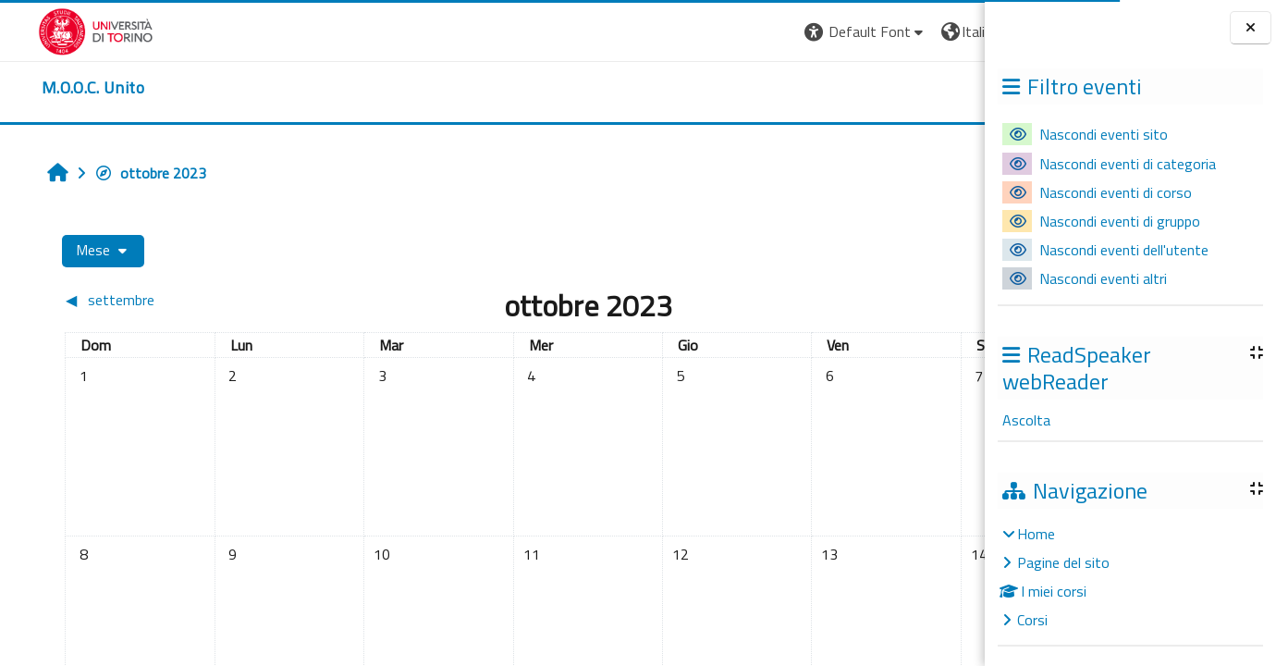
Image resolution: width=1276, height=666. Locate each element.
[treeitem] (1130, 577)
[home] (55, 88)
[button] (731, 32)
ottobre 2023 (122, 173)
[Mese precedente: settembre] (151, 300)
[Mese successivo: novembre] (851, 300)
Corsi (1032, 620)
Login (953, 31)
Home (1036, 534)
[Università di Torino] (58, 29)
